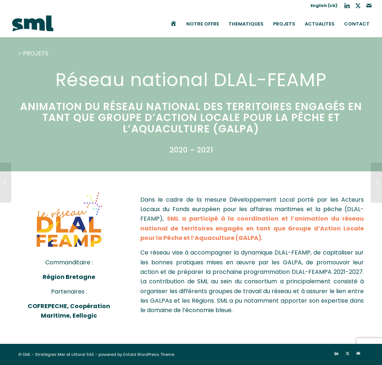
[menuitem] (322, 5)
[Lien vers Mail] (368, 5)
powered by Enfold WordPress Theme (136, 354)
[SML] (33, 24)
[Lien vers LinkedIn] (347, 5)
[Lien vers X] (357, 5)
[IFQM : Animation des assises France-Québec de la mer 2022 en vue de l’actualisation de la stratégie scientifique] (376, 183)
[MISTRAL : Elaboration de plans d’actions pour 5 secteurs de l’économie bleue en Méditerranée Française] (5, 183)
